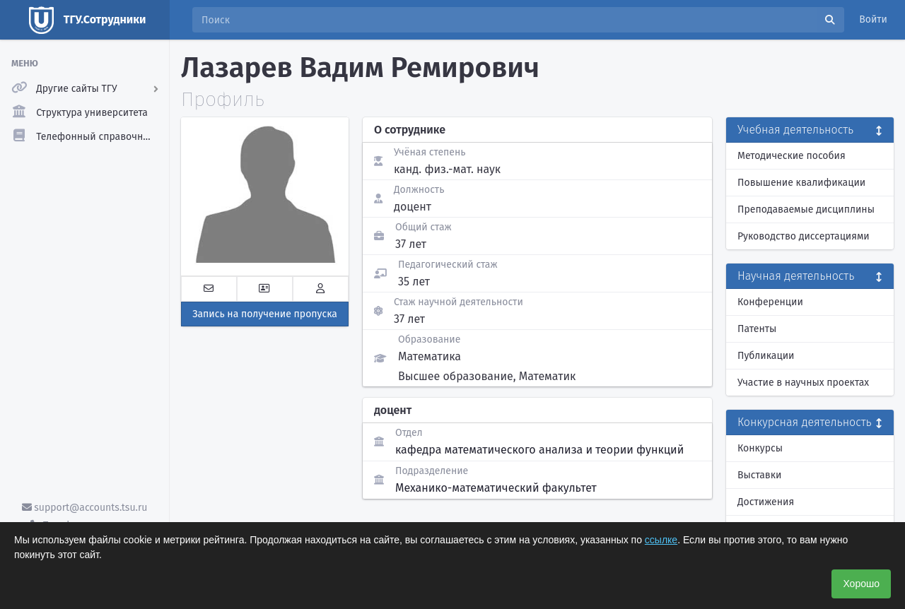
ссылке (661, 539)
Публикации (765, 356)
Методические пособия (791, 156)
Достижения (765, 502)
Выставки (759, 475)
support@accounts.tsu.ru (85, 508)
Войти (873, 19)
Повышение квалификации (801, 183)
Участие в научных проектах (803, 383)
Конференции (770, 302)
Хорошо (861, 583)
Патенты (756, 329)
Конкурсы (760, 448)
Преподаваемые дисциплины (806, 209)
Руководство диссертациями (803, 236)
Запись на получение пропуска (264, 314)
